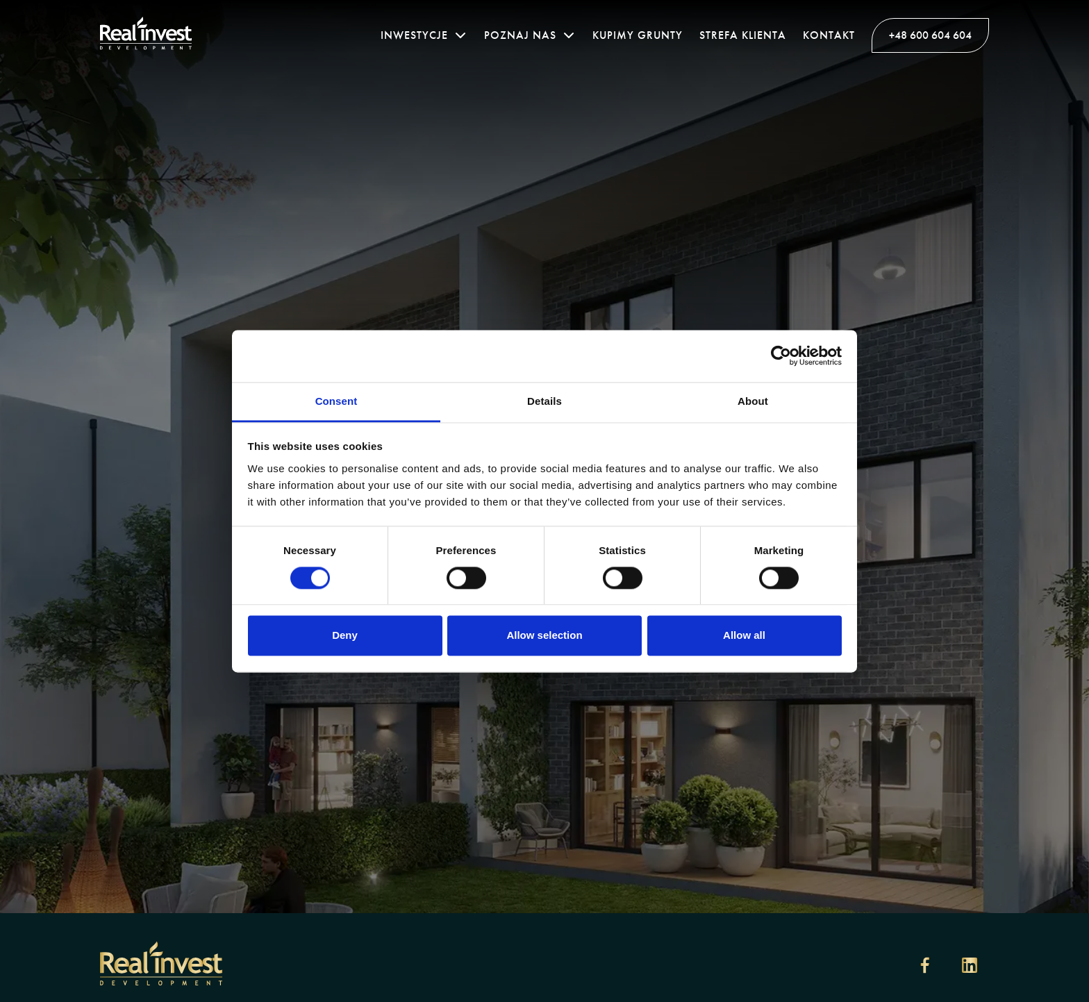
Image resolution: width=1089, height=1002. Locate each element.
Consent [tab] (336, 401)
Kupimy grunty (637, 35)
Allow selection (544, 636)
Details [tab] (544, 401)
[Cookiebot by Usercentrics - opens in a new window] (781, 355)
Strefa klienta (742, 35)
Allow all (744, 636)
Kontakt (829, 35)
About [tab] (753, 401)
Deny (345, 636)
